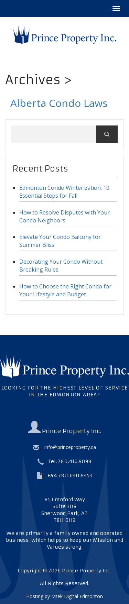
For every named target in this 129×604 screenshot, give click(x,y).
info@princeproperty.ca (64, 447)
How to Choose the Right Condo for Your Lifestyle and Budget (65, 290)
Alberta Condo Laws (59, 103)
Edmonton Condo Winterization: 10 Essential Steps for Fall (64, 191)
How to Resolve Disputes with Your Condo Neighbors (64, 216)
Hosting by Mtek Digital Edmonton (64, 596)
